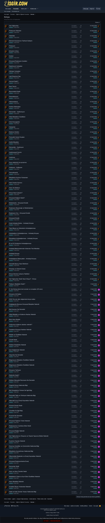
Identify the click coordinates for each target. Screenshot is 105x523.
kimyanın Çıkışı (14, 51)
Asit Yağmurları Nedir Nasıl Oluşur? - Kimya (22, 279)
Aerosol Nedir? (13, 81)
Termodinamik (13, 172)
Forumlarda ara (15, 11)
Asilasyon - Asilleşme (15, 167)
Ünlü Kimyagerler (14, 122)
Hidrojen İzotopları (14, 71)
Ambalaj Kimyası (14, 253)
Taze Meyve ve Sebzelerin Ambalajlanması (22, 228)
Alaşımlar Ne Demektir (16, 355)
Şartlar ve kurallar (75, 505)
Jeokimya (12, 157)
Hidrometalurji (13, 101)
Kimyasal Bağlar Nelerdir (16, 431)
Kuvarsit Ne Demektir (15, 415)
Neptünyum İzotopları (15, 66)
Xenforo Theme (53, 515)
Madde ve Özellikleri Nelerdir (18, 334)
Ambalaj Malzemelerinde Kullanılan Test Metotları (24, 248)
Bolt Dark (7, 505)
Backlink (49, 499)
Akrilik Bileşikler (14, 142)
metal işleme (32, 499)
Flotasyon (12, 46)
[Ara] (98, 8)
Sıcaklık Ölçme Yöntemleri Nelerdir (20, 486)
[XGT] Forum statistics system (52, 510)
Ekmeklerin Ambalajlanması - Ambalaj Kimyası (23, 238)
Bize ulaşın (66, 505)
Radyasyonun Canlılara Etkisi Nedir (20, 426)
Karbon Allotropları (15, 106)
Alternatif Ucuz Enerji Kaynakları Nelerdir (21, 400)
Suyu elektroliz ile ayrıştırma (18, 162)
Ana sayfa (8, 8)
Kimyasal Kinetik (14, 218)
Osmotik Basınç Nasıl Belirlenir (18, 264)
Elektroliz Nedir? (14, 375)
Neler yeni (24, 8)
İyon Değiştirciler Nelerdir (17, 350)
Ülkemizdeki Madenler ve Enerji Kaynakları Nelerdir (25, 456)
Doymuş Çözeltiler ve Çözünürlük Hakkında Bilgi (24, 446)
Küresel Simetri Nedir (15, 405)
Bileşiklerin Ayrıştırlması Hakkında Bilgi (21, 451)
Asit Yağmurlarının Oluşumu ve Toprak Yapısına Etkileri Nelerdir (28, 436)
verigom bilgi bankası (22, 499)
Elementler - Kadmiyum (16, 147)
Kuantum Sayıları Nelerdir (17, 441)
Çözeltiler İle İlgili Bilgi (16, 410)
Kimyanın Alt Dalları (15, 294)
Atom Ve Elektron (14, 188)
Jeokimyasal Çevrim (15, 152)
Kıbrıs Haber (7, 499)
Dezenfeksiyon (13, 96)
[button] (28, 8)
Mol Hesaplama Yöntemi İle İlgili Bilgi (20, 390)
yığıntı (14, 499)
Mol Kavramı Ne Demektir (17, 309)
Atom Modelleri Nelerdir (16, 481)
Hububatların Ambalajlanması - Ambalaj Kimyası (24, 233)
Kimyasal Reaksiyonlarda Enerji (19, 461)
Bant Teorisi (12, 86)
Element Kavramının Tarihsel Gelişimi (20, 41)
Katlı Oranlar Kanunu (15, 182)
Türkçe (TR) (14, 505)
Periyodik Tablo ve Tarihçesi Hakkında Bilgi (22, 395)
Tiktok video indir (41, 499)
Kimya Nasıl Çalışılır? (15, 193)
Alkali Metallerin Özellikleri (17, 117)
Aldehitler (12, 36)
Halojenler (12, 127)
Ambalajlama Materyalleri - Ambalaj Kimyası (22, 258)
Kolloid (11, 56)
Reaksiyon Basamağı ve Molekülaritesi (21, 208)
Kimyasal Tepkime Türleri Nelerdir (19, 421)
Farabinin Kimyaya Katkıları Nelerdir (20, 329)
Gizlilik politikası (84, 505)
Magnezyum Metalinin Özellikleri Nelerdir (21, 360)
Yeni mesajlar (7, 11)
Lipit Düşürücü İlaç (15, 76)
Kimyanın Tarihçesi (15, 370)
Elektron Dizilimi (14, 132)
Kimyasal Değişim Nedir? (17, 198)
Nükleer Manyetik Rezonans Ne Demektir (22, 380)
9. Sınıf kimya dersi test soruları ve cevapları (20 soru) (25, 289)
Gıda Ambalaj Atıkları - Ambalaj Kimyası (21, 223)
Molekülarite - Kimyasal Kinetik (18, 203)
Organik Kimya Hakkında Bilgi (18, 385)
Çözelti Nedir (13, 339)
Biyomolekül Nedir (14, 91)
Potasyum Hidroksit (15, 31)
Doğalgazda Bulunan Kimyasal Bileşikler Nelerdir (24, 304)
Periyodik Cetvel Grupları (17, 137)
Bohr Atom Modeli (14, 319)
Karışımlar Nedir (14, 466)
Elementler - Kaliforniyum (17, 112)
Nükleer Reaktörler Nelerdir (17, 345)
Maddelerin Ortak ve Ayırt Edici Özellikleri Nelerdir (24, 476)
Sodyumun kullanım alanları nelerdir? (20, 324)
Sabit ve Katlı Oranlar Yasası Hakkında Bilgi (22, 491)
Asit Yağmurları (14, 25)
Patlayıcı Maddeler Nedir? (17, 284)
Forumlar (16, 8)
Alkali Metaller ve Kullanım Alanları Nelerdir (22, 314)
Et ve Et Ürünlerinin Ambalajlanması (20, 243)
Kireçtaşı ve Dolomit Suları (17, 269)
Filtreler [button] (97, 22)
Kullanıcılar (33, 8)
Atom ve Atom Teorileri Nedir (18, 471)
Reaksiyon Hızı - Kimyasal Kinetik (19, 213)
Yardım (90, 505)
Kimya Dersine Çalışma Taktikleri (19, 274)
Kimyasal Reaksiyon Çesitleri (18, 61)
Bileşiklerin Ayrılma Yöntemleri (18, 177)
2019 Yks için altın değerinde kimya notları (22, 299)
